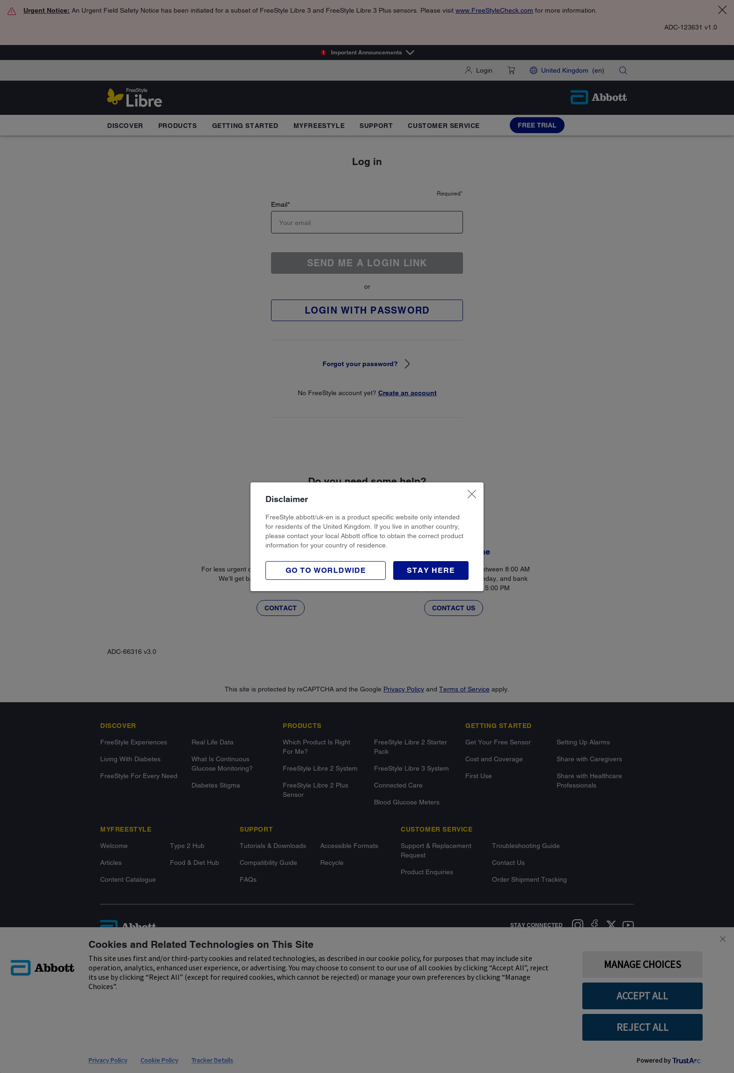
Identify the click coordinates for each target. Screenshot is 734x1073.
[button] (431, 570)
